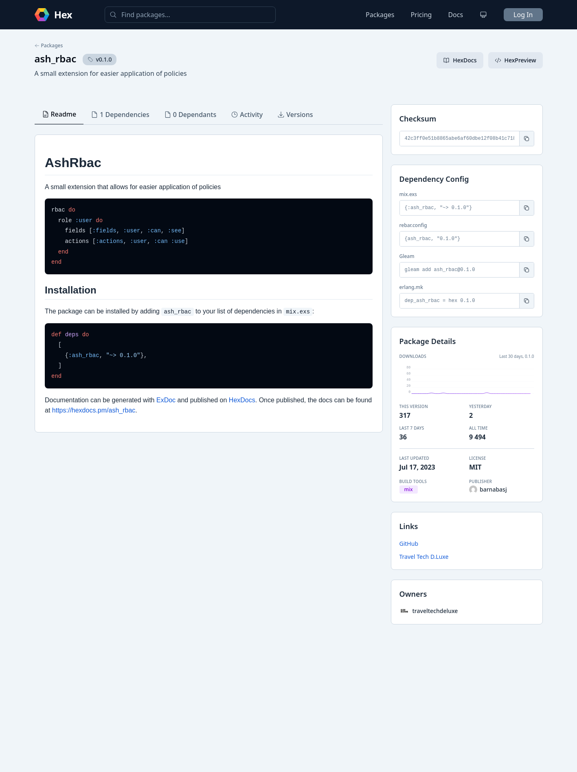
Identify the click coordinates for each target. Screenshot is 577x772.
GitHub (409, 543)
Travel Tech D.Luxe (424, 556)
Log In (523, 14)
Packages (380, 14)
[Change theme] (483, 15)
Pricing (421, 14)
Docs (455, 14)
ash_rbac (56, 58)
